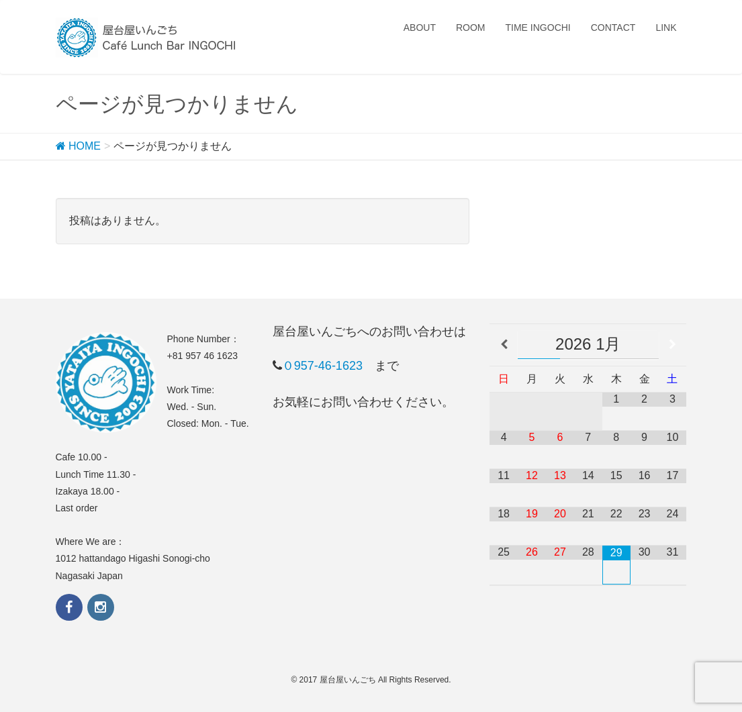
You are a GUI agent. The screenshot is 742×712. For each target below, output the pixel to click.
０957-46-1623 (322, 365)
